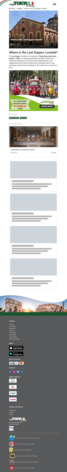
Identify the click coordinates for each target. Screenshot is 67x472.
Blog (19, 8)
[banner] (22, 4)
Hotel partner (12, 410)
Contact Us (12, 330)
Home (12, 8)
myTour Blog (12, 326)
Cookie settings (13, 337)
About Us (11, 324)
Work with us (12, 328)
